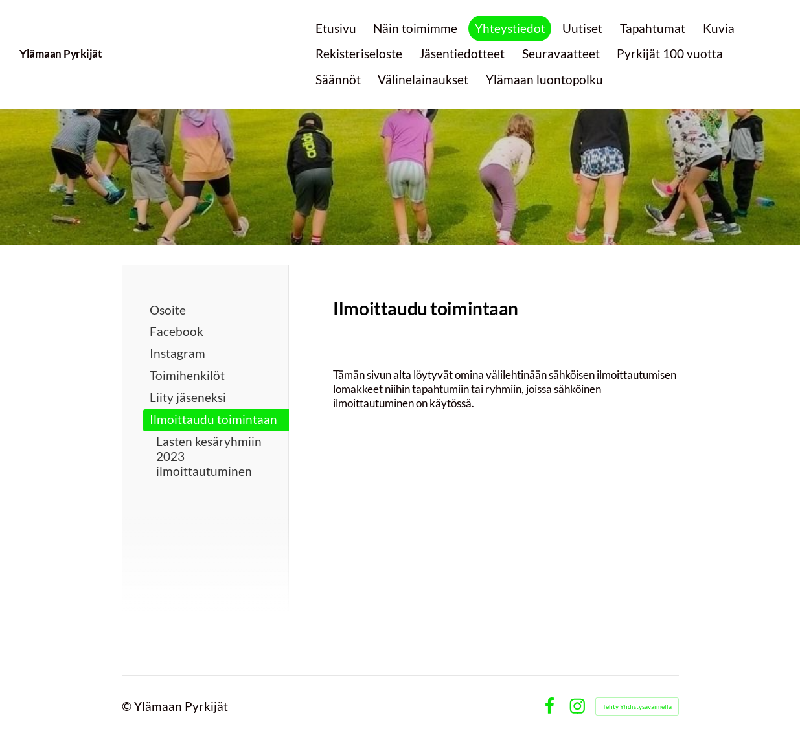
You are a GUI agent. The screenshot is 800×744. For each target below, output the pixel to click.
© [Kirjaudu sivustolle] (128, 706)
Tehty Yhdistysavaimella (637, 706)
